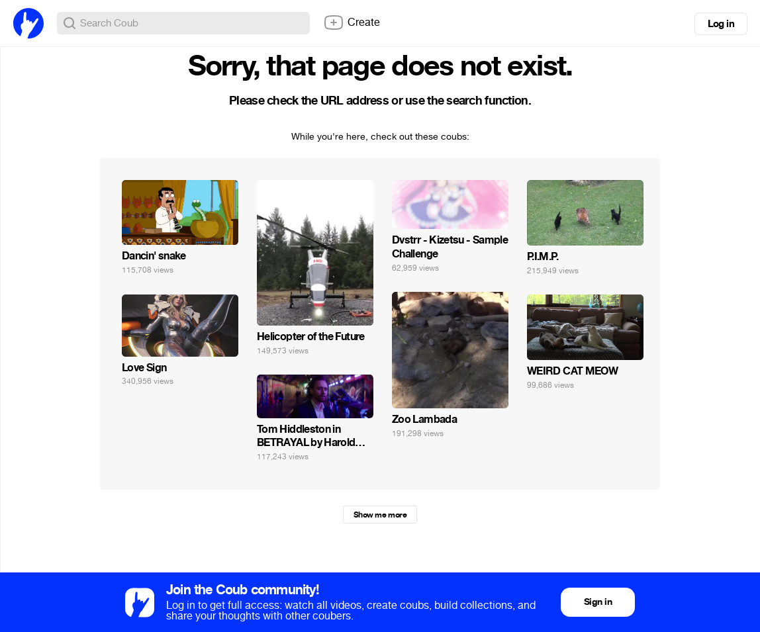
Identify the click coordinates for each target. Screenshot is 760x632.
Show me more (380, 515)
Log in (721, 23)
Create (351, 22)
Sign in (598, 602)
